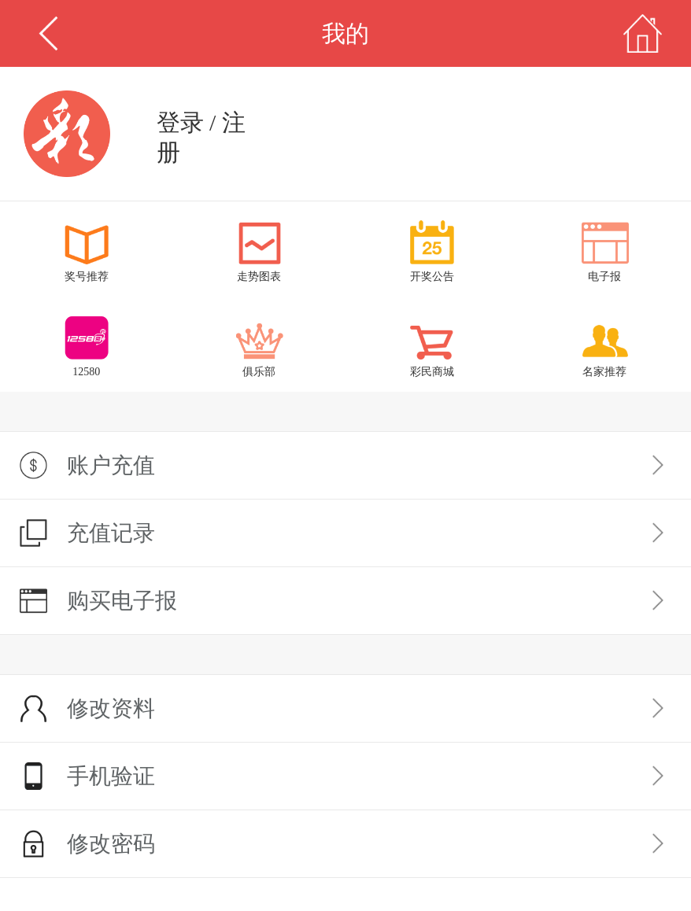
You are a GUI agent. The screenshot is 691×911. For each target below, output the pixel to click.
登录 (180, 122)
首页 (642, 33)
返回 (48, 33)
